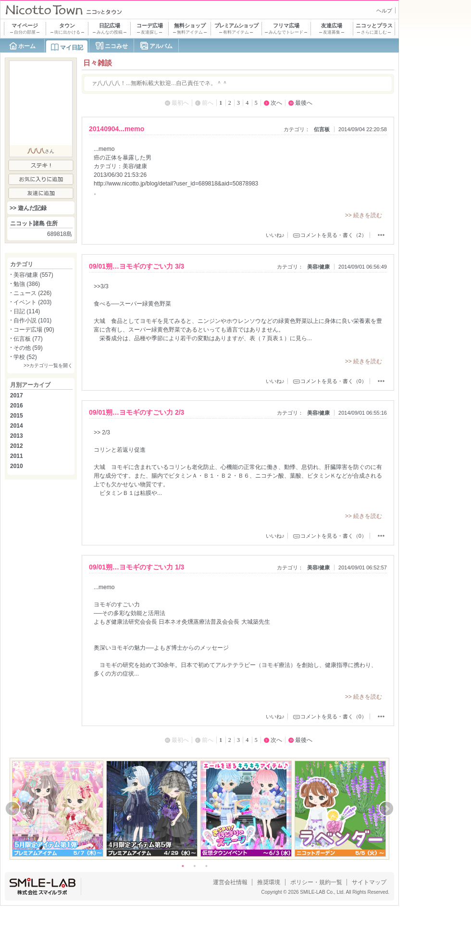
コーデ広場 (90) (33, 329)
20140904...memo (116, 129)
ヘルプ (384, 10)
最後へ (303, 102)
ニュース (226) (32, 293)
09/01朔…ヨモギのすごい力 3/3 (136, 266)
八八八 (36, 151)
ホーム (27, 46)
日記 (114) (26, 311)
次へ (276, 102)
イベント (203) (32, 302)
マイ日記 (71, 47)
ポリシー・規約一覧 (316, 882)
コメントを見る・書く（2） (333, 235)
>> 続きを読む (363, 215)
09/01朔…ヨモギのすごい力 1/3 (136, 567)
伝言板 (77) (28, 338)
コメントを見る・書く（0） (333, 381)
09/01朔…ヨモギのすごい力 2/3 (136, 412)
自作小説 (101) (32, 320)
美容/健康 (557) (33, 274)
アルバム (161, 46)
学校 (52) (25, 357)
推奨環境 (268, 882)
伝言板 (321, 129)
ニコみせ (116, 46)
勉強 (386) (26, 284)
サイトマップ (369, 882)
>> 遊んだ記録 (28, 208)
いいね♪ (275, 235)
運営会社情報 (230, 882)
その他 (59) (28, 348)
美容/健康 (318, 267)
